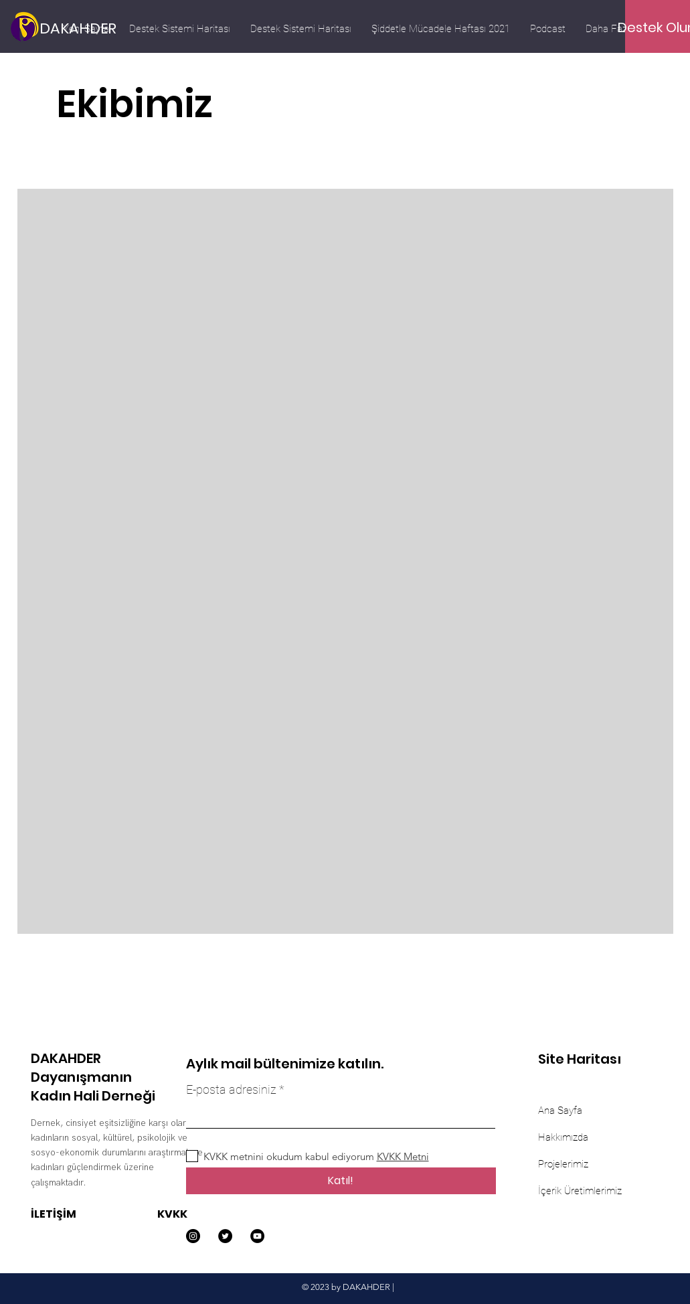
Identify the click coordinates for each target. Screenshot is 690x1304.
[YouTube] (257, 1236)
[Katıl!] (341, 1180)
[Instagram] (193, 1236)
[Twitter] (225, 1236)
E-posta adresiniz (231, 1090)
